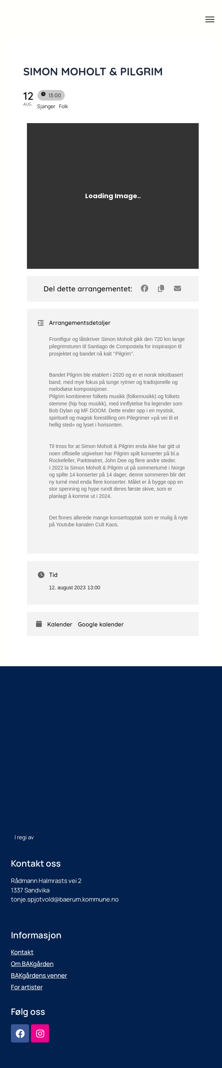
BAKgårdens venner (39, 975)
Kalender (59, 624)
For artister (27, 987)
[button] (209, 20)
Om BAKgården (32, 963)
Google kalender (101, 624)
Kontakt (22, 952)
